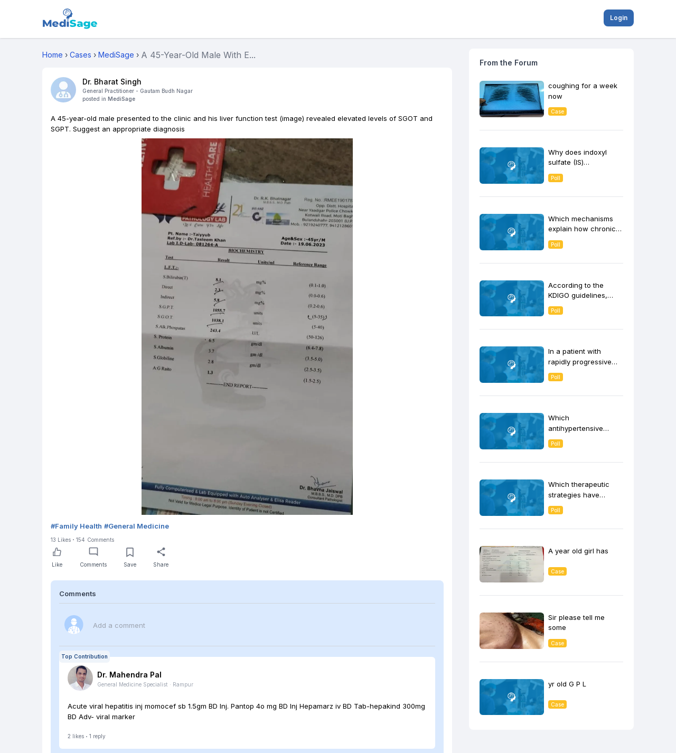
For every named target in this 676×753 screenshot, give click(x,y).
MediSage (121, 99)
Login (618, 18)
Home (52, 54)
